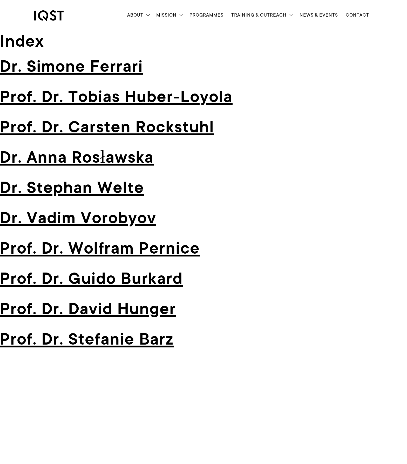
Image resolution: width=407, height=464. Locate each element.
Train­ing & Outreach (259, 15)
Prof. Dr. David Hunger (88, 309)
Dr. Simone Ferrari (71, 66)
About (135, 15)
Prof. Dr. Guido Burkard (91, 279)
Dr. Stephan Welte (72, 188)
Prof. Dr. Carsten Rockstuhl (107, 127)
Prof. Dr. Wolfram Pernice (100, 248)
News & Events (319, 15)
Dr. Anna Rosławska (77, 157)
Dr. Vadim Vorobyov (78, 218)
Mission (166, 15)
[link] (53, 15)
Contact (357, 15)
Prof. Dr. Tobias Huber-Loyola (116, 97)
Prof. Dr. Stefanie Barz (87, 339)
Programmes (206, 15)
